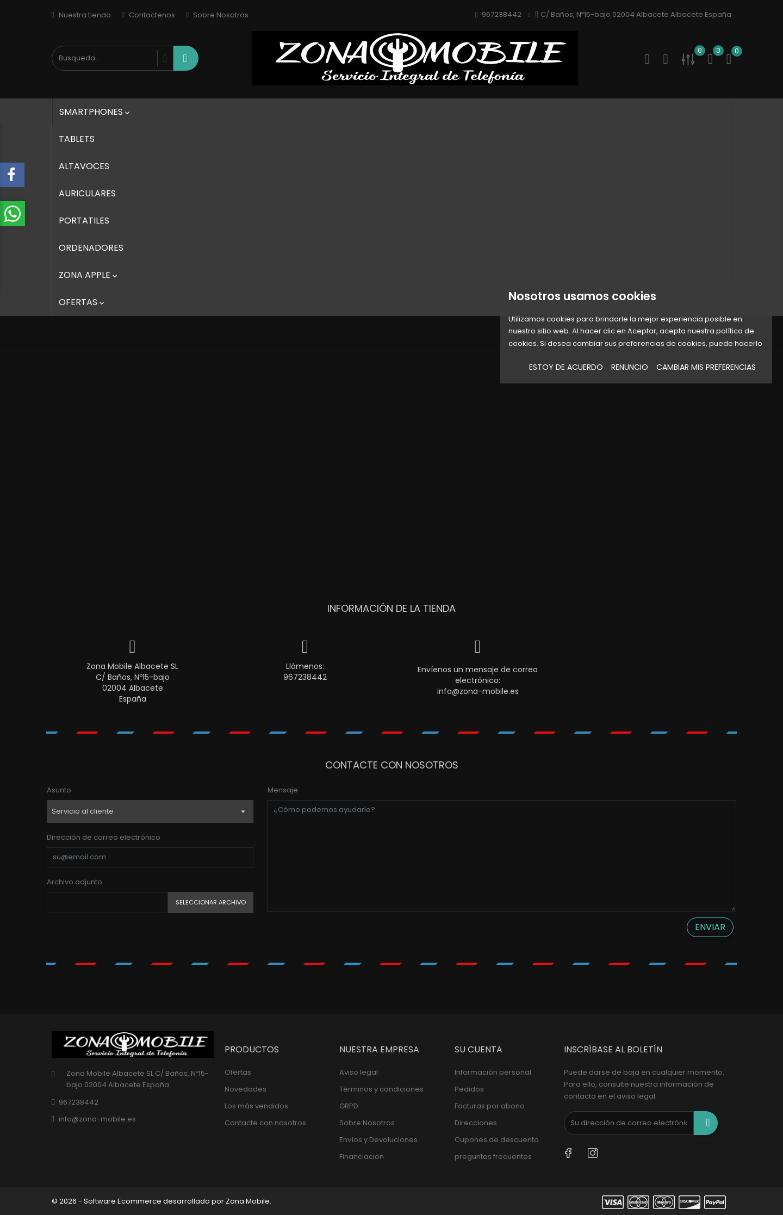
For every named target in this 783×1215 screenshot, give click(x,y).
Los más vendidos (256, 1106)
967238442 (305, 677)
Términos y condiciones (381, 1089)
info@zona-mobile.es (478, 691)
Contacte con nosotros (265, 1123)
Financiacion (361, 1156)
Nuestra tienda (81, 15)
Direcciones (476, 1123)
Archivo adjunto (74, 882)
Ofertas (82, 302)
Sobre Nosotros (217, 15)
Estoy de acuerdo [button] (566, 367)
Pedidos (469, 1089)
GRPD (348, 1106)
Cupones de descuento (497, 1140)
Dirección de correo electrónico (103, 837)
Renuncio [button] (629, 367)
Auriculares (87, 193)
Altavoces (84, 166)
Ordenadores (91, 247)
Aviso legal (358, 1072)
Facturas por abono (490, 1106)
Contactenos (148, 15)
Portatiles (84, 220)
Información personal (493, 1072)
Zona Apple (89, 275)
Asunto (59, 790)
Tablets (77, 139)
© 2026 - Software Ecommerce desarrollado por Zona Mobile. (161, 1201)
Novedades (245, 1089)
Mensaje (283, 790)
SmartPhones (95, 112)
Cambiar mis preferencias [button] (706, 367)
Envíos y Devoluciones (378, 1140)
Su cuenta (478, 1049)
